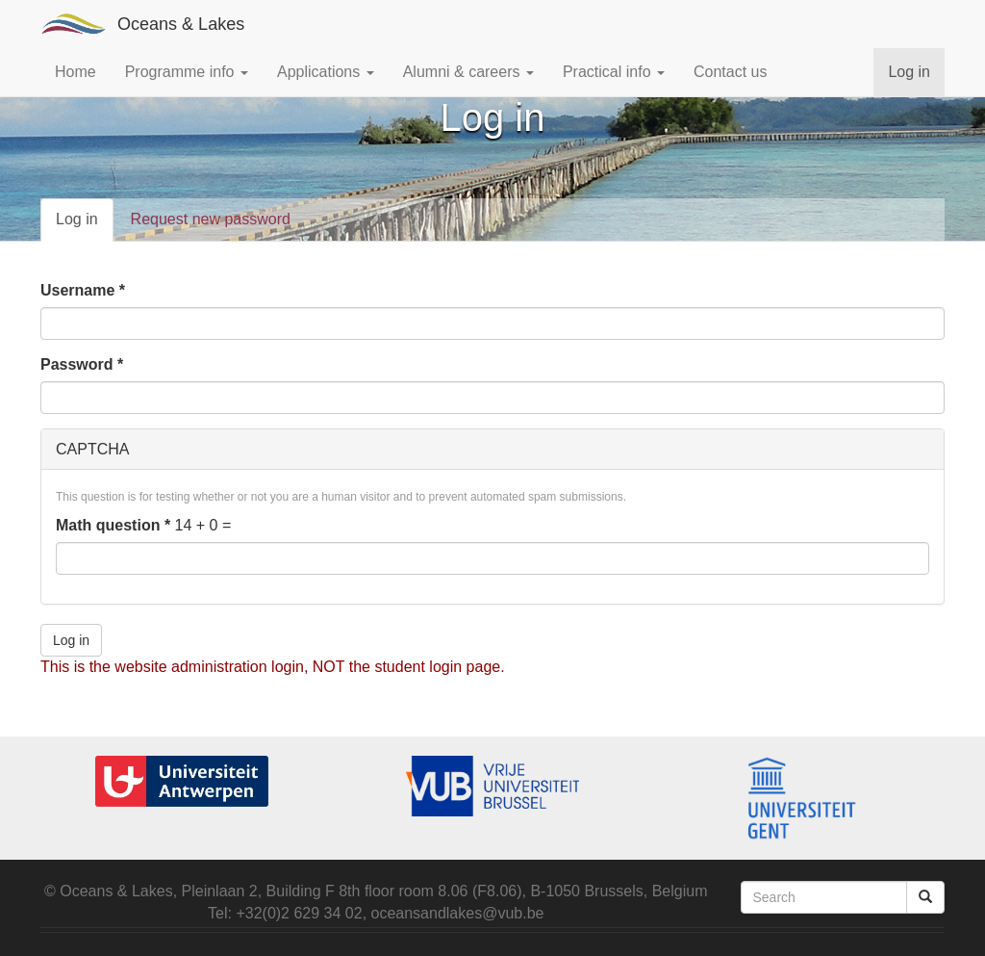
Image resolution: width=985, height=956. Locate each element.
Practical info (614, 72)
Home (75, 72)
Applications (325, 72)
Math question (113, 525)
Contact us (730, 72)
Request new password (210, 219)
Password (81, 364)
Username (82, 290)
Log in (909, 72)
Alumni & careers (468, 72)
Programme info (186, 72)
